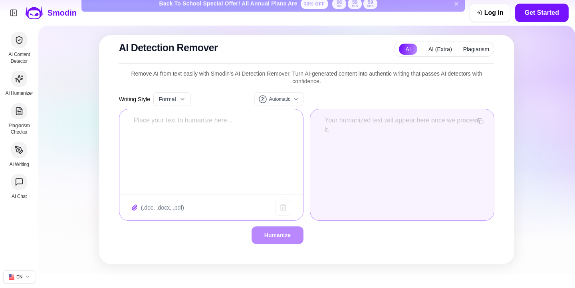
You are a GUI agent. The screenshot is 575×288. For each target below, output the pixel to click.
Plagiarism (476, 49)
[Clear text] (283, 208)
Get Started (542, 12)
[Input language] (278, 99)
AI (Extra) (440, 49)
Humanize (277, 235)
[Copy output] (480, 121)
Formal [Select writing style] (172, 99)
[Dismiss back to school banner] (456, 12)
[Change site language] (19, 276)
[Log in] (490, 13)
